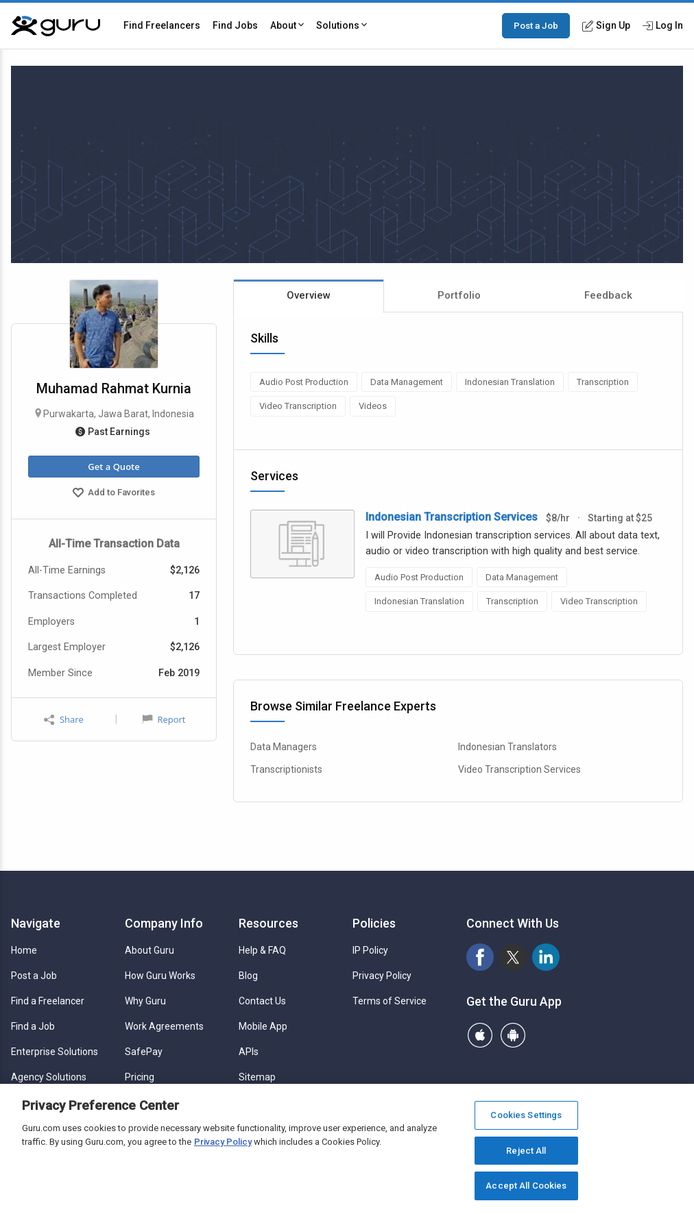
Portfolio (459, 295)
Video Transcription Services (519, 769)
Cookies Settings (526, 1115)
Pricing (139, 1076)
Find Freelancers (161, 25)
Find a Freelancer (47, 1000)
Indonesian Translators (507, 746)
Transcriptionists (286, 769)
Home (24, 950)
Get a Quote (113, 466)
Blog (248, 975)
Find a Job (33, 1026)
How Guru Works (160, 975)
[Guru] (55, 26)
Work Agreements (164, 1026)
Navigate (35, 923)
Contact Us (262, 1000)
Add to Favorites (114, 494)
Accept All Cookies (526, 1185)
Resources (268, 923)
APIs (249, 1051)
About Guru (149, 950)
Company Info (164, 923)
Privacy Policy (381, 975)
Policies (374, 923)
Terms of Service (389, 1000)
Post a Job (536, 25)
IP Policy (370, 950)
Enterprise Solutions (54, 1051)
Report (164, 719)
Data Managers (283, 746)
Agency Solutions (48, 1076)
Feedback (608, 295)
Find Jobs (235, 25)
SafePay (144, 1051)
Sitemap (257, 1076)
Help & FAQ (262, 950)
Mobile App (263, 1026)
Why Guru (145, 1000)
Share (64, 719)
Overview (309, 295)
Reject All (526, 1150)
